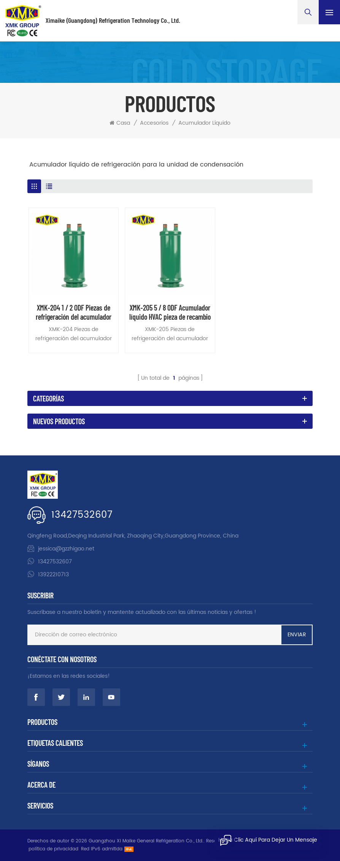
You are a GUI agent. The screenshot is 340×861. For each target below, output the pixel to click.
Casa (120, 123)
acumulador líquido (204, 123)
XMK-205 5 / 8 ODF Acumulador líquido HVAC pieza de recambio (170, 312)
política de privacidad (53, 849)
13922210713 (53, 574)
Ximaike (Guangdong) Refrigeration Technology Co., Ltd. (113, 20)
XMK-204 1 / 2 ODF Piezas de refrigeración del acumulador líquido (73, 312)
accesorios (154, 123)
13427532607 (82, 515)
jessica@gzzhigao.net (66, 548)
